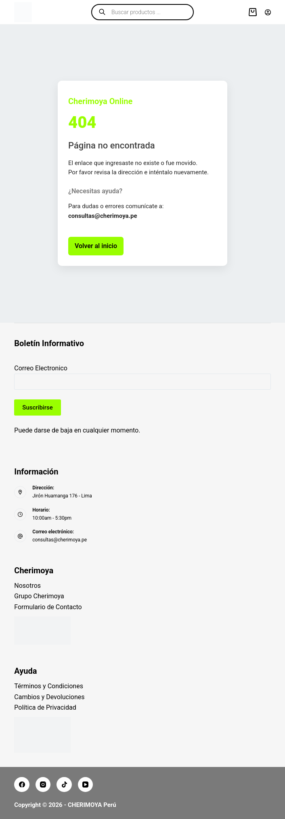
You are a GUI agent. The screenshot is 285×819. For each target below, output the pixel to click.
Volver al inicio (96, 246)
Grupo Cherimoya (39, 596)
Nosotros (27, 585)
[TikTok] (64, 784)
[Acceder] (268, 12)
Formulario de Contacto (48, 607)
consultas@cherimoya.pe (59, 540)
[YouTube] (85, 784)
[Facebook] (21, 784)
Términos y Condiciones (48, 686)
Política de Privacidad (45, 707)
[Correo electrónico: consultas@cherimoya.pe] (20, 536)
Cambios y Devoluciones (49, 697)
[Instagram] (43, 784)
